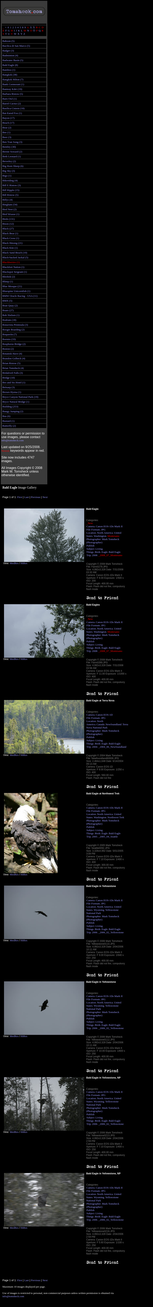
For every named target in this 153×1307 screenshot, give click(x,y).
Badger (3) (8, 50)
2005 (94, 836)
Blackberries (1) (11, 262)
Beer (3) (6, 137)
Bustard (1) (8, 420)
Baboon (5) (8, 40)
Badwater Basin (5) (12, 60)
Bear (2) (6, 127)
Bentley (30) (9, 146)
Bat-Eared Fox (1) (12, 113)
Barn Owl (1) (9, 98)
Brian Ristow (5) (11, 363)
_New (89, 523)
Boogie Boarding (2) (13, 329)
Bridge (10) (8, 377)
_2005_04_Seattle (108, 836)
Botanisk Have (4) (12, 353)
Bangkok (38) (9, 74)
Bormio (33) (9, 339)
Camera (90, 526)
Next (45, 497)
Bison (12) (8, 223)
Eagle (105, 552)
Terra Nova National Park (107, 726)
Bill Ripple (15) (10, 190)
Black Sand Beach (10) (14, 252)
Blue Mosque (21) (12, 286)
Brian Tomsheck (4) (13, 368)
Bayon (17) (8, 117)
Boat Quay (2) (10, 305)
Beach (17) (8, 122)
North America (105, 532)
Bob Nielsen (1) (10, 315)
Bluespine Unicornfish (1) (16, 291)
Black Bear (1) (10, 233)
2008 (94, 555)
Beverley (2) (9, 161)
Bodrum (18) (9, 319)
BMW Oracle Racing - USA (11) (19, 295)
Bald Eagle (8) (10, 65)
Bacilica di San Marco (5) (16, 45)
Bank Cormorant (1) (13, 84)
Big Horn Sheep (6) (12, 166)
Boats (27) (8, 310)
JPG (103, 529)
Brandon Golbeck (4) (13, 358)
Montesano (113, 535)
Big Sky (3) (8, 170)
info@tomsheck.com (12, 440)
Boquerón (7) (9, 334)
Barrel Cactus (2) (11, 103)
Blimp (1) (7, 281)
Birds (97, 552)
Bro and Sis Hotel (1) (13, 382)
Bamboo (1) (8, 69)
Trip (88, 555)
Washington (100, 535)
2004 (94, 746)
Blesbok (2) (8, 276)
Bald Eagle (115, 552)
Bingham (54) (9, 204)
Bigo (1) (6, 175)
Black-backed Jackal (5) (15, 257)
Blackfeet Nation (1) (13, 267)
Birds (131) (8, 218)
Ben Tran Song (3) (12, 141)
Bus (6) (6, 416)
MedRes (14, 563)
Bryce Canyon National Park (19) (20, 396)
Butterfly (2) (9, 425)
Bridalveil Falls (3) (12, 372)
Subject (90, 548)
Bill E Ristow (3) (11, 185)
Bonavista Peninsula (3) (15, 324)
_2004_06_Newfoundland (112, 746)
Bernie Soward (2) (12, 151)
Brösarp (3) (8, 387)
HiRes (24, 563)
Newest (5, 450)
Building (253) (10, 406)
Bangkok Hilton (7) (12, 79)
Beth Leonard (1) (11, 156)
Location (91, 532)
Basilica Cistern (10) (13, 108)
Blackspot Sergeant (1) (14, 271)
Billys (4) (7, 199)
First (19, 497)
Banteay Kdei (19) (12, 89)
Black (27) (8, 228)
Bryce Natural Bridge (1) (15, 401)
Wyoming (99, 909)
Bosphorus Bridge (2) (14, 343)
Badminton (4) (10, 55)
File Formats (93, 529)
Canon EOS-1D (104, 714)
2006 (94, 932)
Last (26, 497)
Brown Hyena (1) (11, 392)
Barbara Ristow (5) (12, 93)
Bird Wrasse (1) (10, 214)
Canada (100, 724)
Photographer (93, 539)
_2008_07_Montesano (110, 555)
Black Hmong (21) (12, 242)
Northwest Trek (115, 817)
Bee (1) (6, 132)
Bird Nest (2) (9, 209)
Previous (35, 497)
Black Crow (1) (10, 238)
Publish (90, 545)
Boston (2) (8, 348)
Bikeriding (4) (10, 180)
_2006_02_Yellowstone (111, 932)
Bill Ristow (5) (10, 194)
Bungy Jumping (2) (12, 411)
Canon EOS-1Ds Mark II (109, 526)
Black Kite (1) (10, 247)
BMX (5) (7, 300)
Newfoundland (114, 724)
